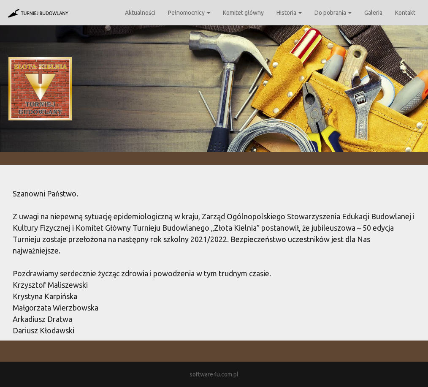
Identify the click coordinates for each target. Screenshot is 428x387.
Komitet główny (243, 12)
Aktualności (140, 12)
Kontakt (405, 12)
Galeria (373, 12)
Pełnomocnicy (189, 12)
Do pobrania (333, 12)
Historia (289, 12)
